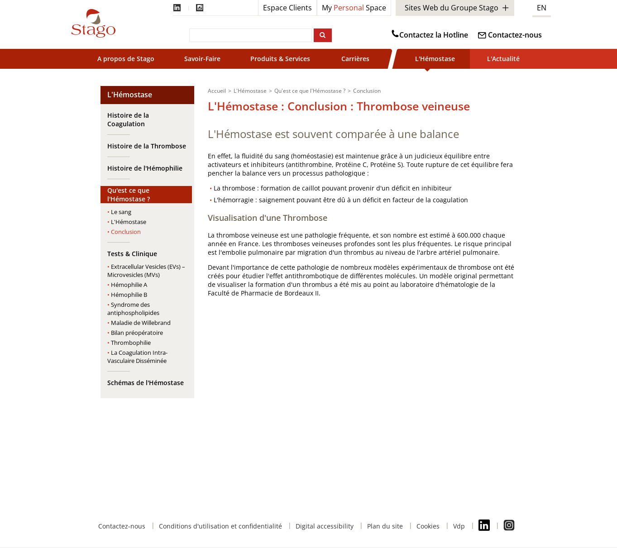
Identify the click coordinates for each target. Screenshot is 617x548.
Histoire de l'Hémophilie (144, 168)
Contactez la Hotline (433, 35)
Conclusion (126, 232)
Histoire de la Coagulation (128, 119)
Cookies (428, 526)
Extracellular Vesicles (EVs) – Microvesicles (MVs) (146, 270)
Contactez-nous (515, 35)
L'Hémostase (435, 58)
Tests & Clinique (132, 253)
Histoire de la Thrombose (146, 146)
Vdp (459, 526)
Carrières (355, 58)
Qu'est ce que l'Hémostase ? (128, 194)
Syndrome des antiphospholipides (133, 308)
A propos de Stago (125, 58)
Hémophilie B (129, 295)
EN (541, 8)
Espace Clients (287, 8)
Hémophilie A (129, 285)
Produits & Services (281, 58)
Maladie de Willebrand (141, 323)
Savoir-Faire (202, 58)
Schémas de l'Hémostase (145, 382)
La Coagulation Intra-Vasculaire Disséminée (137, 356)
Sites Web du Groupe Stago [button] (451, 8)
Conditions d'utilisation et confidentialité (220, 526)
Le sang (121, 212)
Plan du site (385, 526)
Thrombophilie (131, 342)
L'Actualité (503, 58)
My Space (354, 8)
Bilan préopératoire (137, 333)
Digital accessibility (325, 526)
